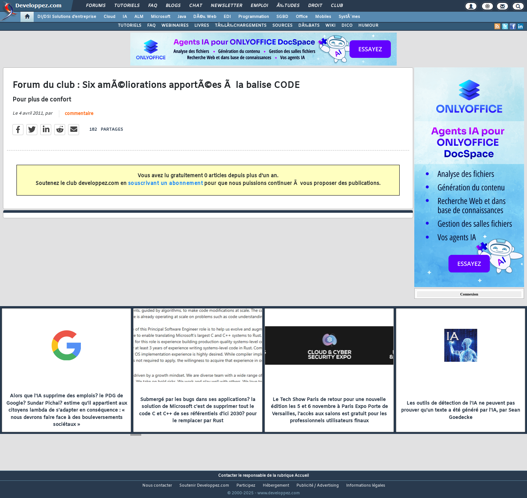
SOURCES (282, 25)
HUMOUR (368, 25)
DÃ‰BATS (308, 25)
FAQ (152, 6)
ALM (138, 16)
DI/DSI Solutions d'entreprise (66, 16)
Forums (95, 6)
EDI (227, 16)
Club (336, 6)
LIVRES (201, 25)
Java (181, 16)
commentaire (79, 118)
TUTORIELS (129, 25)
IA (125, 16)
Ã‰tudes (288, 6)
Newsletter (226, 6)
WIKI (330, 25)
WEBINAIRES (174, 25)
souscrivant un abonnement (165, 188)
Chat (195, 6)
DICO (346, 25)
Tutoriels (126, 6)
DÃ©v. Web (204, 16)
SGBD (282, 16)
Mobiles (323, 16)
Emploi (259, 6)
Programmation (253, 16)
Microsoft (160, 16)
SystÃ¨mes (349, 16)
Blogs (173, 6)
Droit (315, 6)
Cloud (109, 16)
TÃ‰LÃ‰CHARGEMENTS (240, 25)
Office (302, 16)
